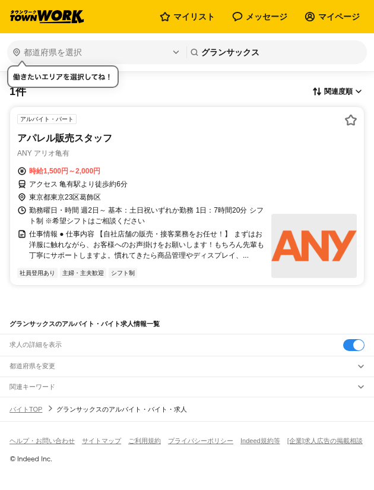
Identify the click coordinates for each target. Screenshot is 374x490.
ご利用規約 (144, 440)
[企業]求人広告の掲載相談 (325, 440)
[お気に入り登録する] (351, 120)
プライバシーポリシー (200, 440)
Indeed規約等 (260, 440)
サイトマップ (101, 440)
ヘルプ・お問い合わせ (42, 440)
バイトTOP (25, 409)
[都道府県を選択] (95, 52)
